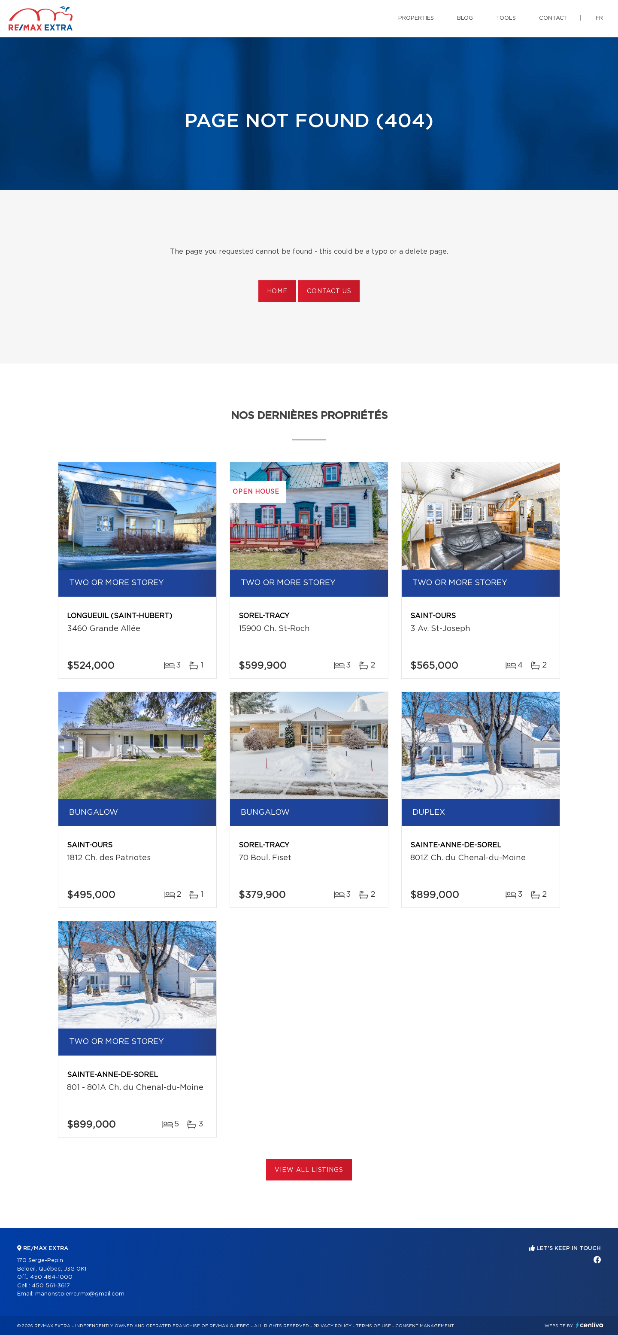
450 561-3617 (51, 1286)
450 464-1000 (51, 1277)
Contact (553, 18)
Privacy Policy (332, 1326)
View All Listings (309, 1170)
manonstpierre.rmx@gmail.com (79, 1294)
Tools (506, 18)
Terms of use (373, 1326)
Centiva (589, 1325)
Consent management (424, 1326)
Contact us (329, 291)
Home (277, 291)
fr (599, 18)
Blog (465, 18)
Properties (416, 18)
